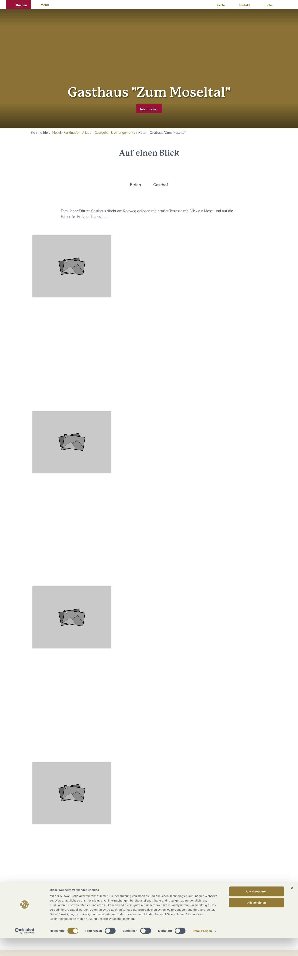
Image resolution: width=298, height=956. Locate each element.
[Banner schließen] (292, 905)
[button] (18, 4)
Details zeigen (202, 948)
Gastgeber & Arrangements (115, 132)
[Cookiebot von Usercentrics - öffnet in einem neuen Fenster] (24, 948)
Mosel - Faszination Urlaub (71, 132)
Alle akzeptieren (256, 909)
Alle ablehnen (256, 920)
